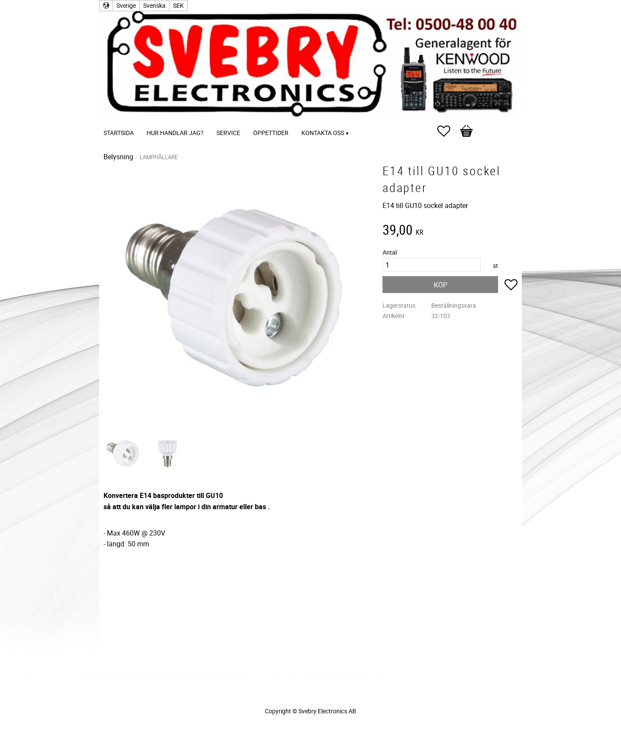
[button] (448, 131)
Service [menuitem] (228, 133)
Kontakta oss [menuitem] (322, 133)
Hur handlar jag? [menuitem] (175, 133)
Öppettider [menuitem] (271, 133)
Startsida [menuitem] (119, 133)
